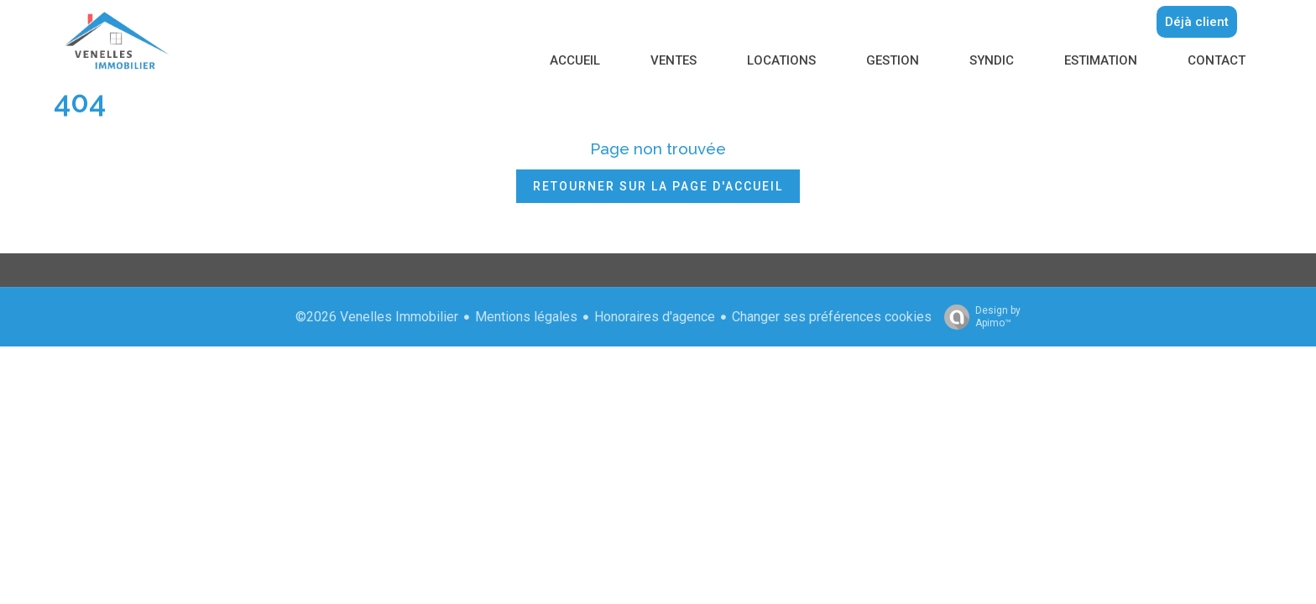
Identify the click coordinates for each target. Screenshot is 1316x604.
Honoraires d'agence (654, 317)
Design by (978, 317)
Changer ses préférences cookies (832, 317)
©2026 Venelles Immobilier (376, 317)
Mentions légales (526, 317)
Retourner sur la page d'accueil (658, 186)
